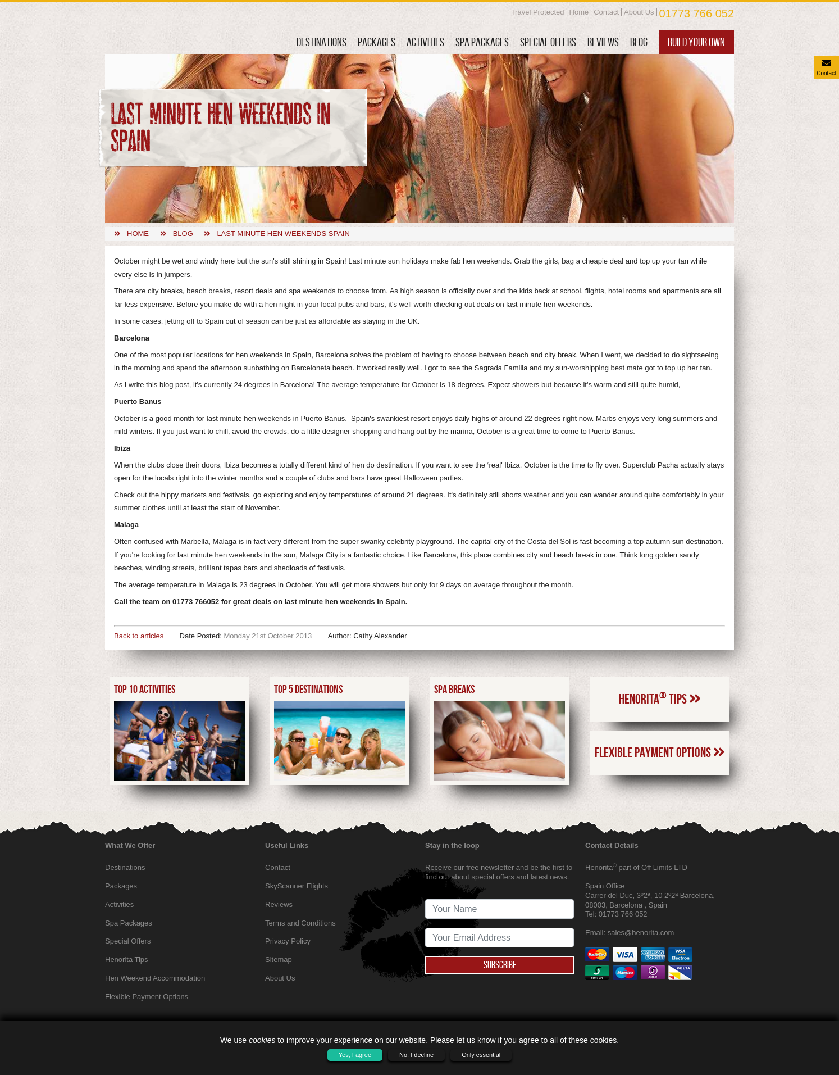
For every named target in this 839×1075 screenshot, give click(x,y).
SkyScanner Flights (296, 886)
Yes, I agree (355, 1054)
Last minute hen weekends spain (283, 233)
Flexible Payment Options (660, 752)
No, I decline (416, 1054)
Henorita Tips (660, 698)
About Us (639, 12)
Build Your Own (696, 41)
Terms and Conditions (300, 923)
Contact (606, 12)
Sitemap (278, 959)
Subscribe (500, 964)
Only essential (481, 1054)
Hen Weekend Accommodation (155, 978)
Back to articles (138, 636)
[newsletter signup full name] (499, 909)
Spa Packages (482, 41)
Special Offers (548, 41)
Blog (639, 41)
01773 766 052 (696, 13)
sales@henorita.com (641, 932)
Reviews (603, 41)
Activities (425, 41)
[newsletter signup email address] (499, 937)
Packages (376, 41)
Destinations (321, 41)
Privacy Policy (288, 941)
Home (579, 12)
